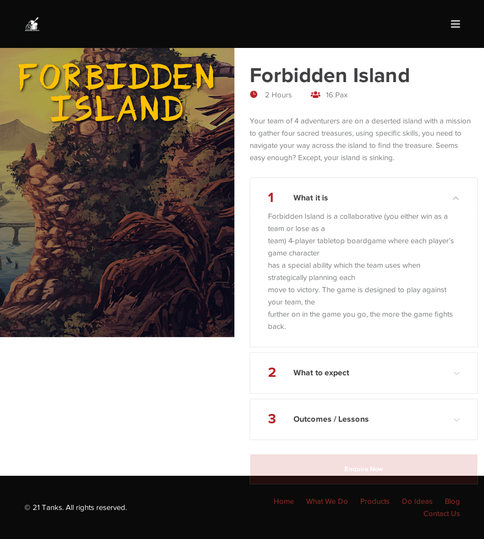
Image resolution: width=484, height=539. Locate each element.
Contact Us (441, 513)
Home (284, 501)
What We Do (327, 501)
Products (375, 501)
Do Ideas (417, 501)
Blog (452, 501)
